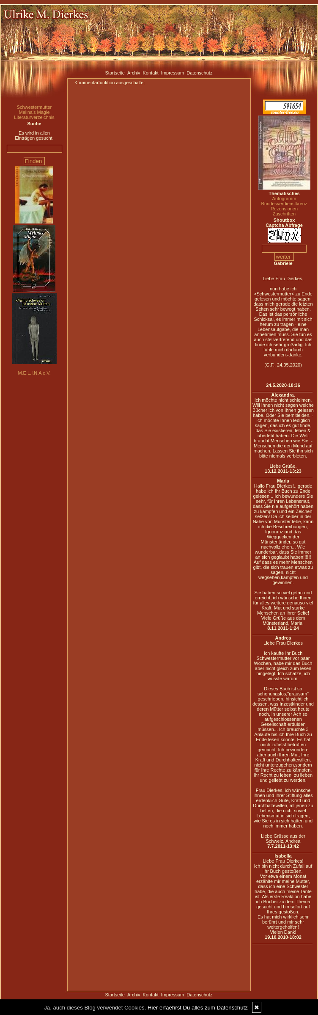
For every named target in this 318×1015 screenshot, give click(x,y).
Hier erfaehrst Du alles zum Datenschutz (198, 1007)
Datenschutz (199, 72)
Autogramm (284, 198)
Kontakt (151, 72)
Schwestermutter (34, 107)
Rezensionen (284, 208)
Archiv (133, 72)
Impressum (172, 72)
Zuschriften (284, 213)
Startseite (115, 72)
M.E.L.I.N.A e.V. (34, 372)
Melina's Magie (34, 112)
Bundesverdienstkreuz (284, 203)
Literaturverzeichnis (34, 117)
